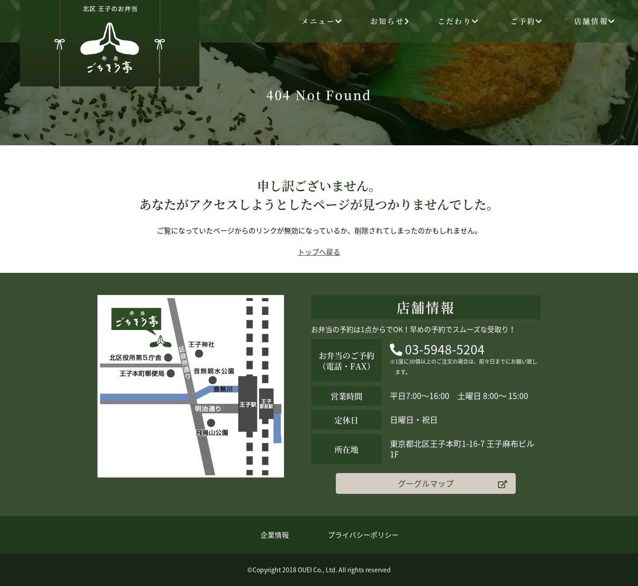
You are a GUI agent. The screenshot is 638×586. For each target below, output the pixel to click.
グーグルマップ (452, 483)
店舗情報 (595, 21)
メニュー (322, 21)
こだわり (458, 21)
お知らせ (390, 21)
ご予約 (527, 21)
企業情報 (275, 534)
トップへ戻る (319, 251)
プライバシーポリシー (363, 534)
